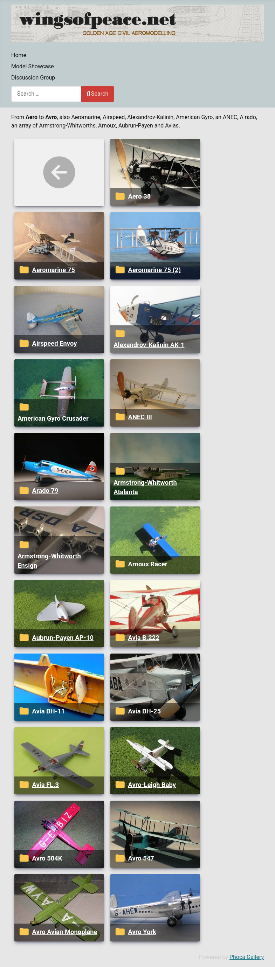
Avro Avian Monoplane (64, 931)
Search (97, 93)
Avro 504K (47, 858)
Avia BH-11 (48, 711)
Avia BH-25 (144, 711)
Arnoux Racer (147, 564)
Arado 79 (45, 490)
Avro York (142, 931)
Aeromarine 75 (53, 270)
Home (18, 55)
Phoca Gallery (246, 957)
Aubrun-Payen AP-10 (63, 637)
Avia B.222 (143, 637)
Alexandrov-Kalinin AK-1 (149, 344)
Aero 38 (139, 196)
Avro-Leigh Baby (152, 784)
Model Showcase (32, 66)
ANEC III (140, 417)
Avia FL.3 (45, 784)
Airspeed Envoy (54, 343)
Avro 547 (141, 858)
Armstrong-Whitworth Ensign (49, 560)
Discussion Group (33, 77)
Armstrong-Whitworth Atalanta (145, 487)
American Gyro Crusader (53, 418)
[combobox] (46, 94)
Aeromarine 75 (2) (154, 270)
